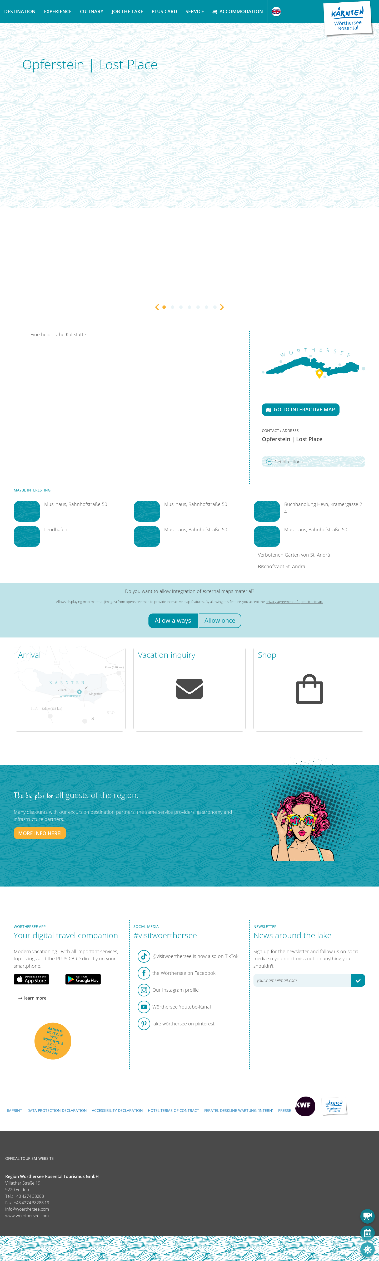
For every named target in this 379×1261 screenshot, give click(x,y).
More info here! (40, 833)
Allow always (173, 620)
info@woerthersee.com (27, 1209)
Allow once (220, 620)
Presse (284, 1110)
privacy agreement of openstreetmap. (294, 601)
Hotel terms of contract (173, 1110)
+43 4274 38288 (29, 1196)
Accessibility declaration (117, 1110)
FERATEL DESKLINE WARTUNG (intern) (238, 1110)
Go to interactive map (300, 409)
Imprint (14, 1110)
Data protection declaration (57, 1110)
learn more (32, 998)
